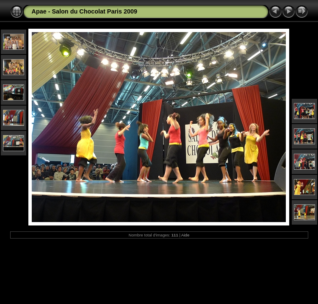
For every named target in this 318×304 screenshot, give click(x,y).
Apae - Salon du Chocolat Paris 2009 (85, 11)
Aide (185, 235)
